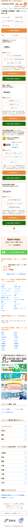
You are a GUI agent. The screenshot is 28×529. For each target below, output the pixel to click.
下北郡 (15, 348)
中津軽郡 (10, 8)
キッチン (3, 284)
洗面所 (2, 286)
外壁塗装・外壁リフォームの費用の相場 (15, 274)
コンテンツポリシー (10, 508)
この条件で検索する (14, 30)
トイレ (15, 284)
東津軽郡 (3, 343)
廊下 (2, 308)
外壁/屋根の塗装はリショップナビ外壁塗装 (12, 495)
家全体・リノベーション (20, 308)
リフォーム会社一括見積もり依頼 (14, 252)
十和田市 (16, 337)
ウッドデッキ (17, 289)
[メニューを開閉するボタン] (25, 3)
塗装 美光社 (6, 85)
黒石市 (15, 335)
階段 (2, 301)
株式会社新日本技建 (8, 184)
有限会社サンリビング (9, 40)
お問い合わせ (7, 503)
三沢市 (2, 339)
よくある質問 (15, 503)
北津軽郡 (16, 345)
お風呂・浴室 (17, 286)
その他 (2, 310)
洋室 (2, 306)
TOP (2, 8)
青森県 (6, 8)
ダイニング (16, 304)
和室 (15, 306)
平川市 (15, 341)
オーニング (3, 293)
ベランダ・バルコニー (6, 295)
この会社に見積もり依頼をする (14, 79)
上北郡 (2, 348)
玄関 (15, 301)
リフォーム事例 (5, 409)
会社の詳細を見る (14, 73)
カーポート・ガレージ (6, 289)
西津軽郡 (16, 343)
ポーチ (15, 297)
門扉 (15, 295)
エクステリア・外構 (18, 299)
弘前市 (15, 332)
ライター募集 (20, 508)
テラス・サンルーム (6, 291)
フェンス (16, 293)
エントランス (17, 291)
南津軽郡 (3, 345)
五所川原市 (3, 337)
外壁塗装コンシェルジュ (7, 497)
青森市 (2, 332)
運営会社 (22, 503)
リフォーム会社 (19, 409)
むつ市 (15, 339)
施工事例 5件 (15, 147)
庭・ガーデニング (5, 299)
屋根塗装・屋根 (5, 297)
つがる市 (3, 341)
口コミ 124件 (15, 145)
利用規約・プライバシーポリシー (14, 506)
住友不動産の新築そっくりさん (11, 130)
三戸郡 (2, 350)
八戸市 (2, 335)
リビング (3, 304)
